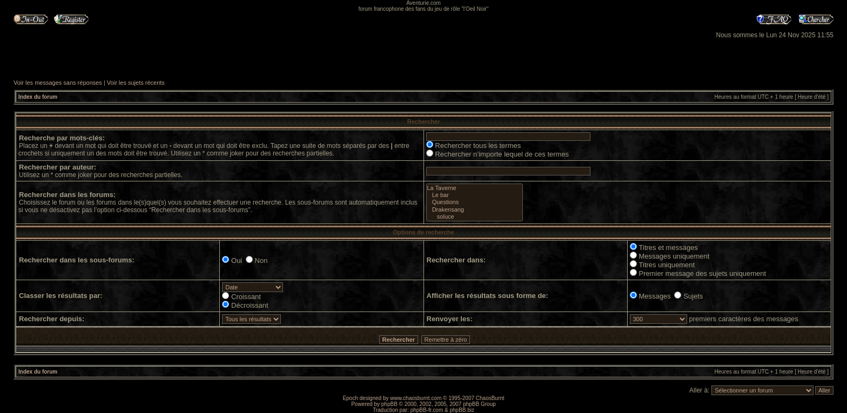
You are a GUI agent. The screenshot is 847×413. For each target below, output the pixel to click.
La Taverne (474, 188)
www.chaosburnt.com (415, 398)
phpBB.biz (461, 410)
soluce (474, 216)
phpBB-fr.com (427, 410)
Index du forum (37, 97)
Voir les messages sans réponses (58, 82)
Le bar (474, 195)
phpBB (389, 404)
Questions (474, 202)
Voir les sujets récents (136, 82)
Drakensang (474, 209)
